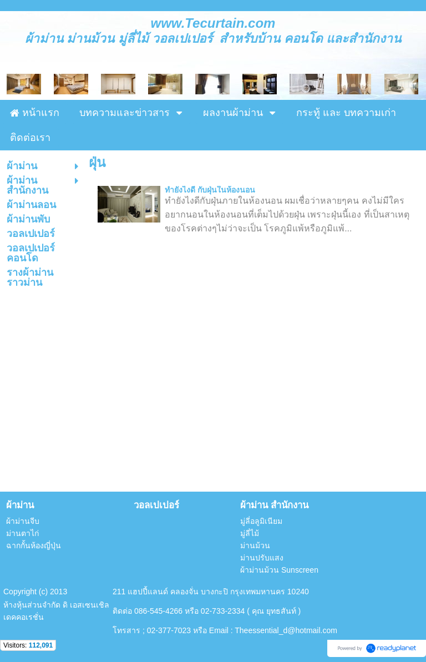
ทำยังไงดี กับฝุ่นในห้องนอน (210, 189)
